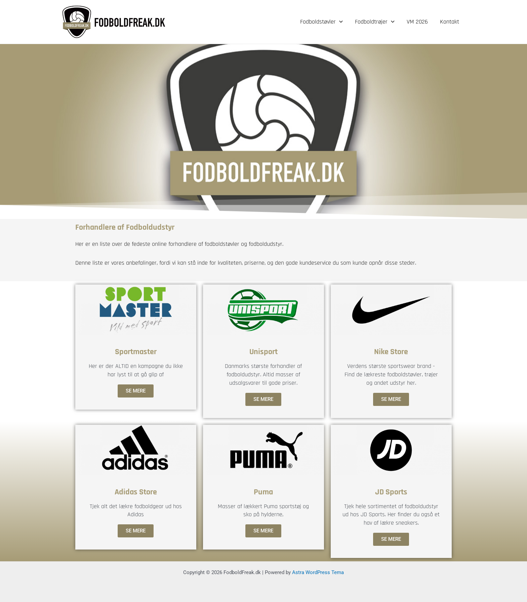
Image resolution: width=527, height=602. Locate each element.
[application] (339, 22)
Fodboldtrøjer (375, 22)
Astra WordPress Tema (318, 572)
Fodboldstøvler (321, 22)
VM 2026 (417, 22)
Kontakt (449, 22)
